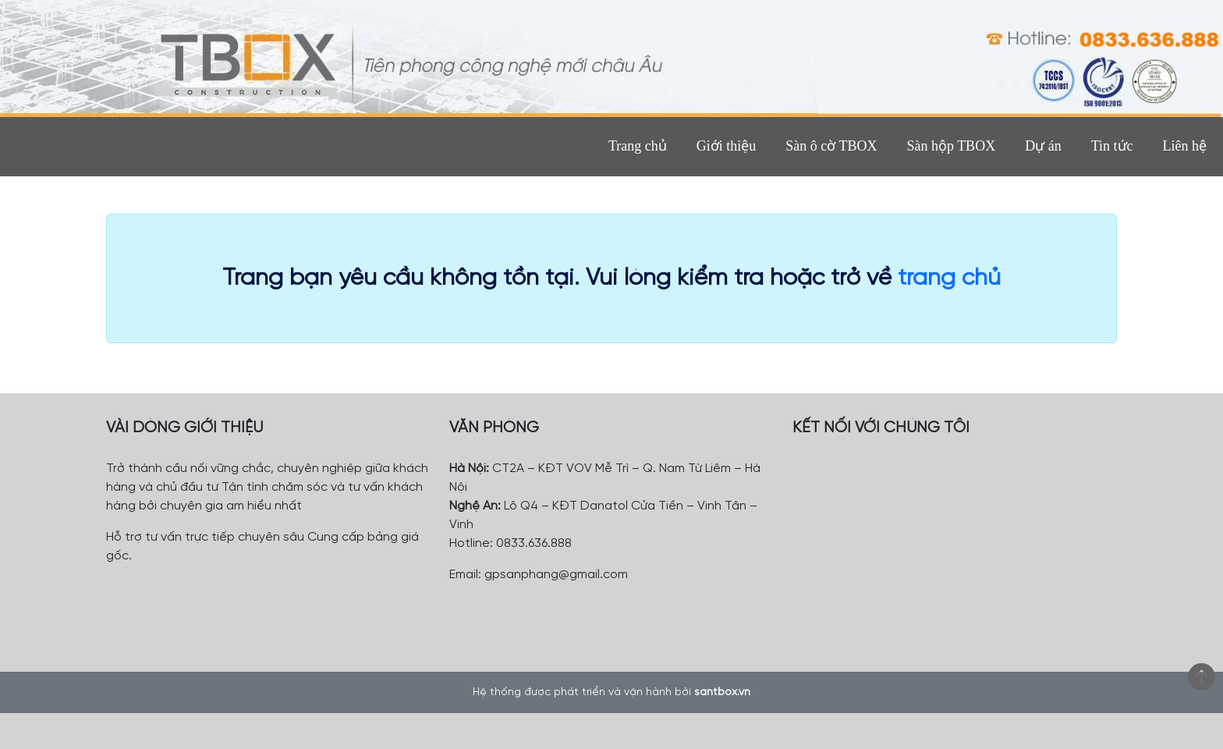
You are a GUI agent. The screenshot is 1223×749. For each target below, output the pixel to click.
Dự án (1043, 146)
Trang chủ (637, 146)
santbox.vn (722, 692)
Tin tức (1112, 146)
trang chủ (949, 278)
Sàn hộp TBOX (950, 146)
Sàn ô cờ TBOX (831, 146)
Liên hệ (1185, 146)
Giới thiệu (727, 146)
